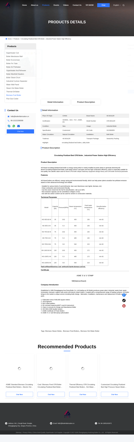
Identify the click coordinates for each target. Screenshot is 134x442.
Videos (66, 5)
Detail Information (55, 102)
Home (24, 5)
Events (56, 5)
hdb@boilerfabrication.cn (20, 116)
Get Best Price (96, 91)
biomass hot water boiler (89, 338)
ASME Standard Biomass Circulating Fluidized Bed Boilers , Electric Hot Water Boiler (19, 393)
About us (34, 5)
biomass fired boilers (71, 338)
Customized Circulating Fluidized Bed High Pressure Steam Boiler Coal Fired (113, 393)
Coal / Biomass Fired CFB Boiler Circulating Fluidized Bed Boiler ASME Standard (49, 393)
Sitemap (18, 440)
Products (45, 5)
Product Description (86, 102)
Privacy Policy (27, 440)
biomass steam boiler (53, 338)
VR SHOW (90, 5)
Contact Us (77, 5)
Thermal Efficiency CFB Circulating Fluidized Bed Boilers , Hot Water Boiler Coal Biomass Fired (82, 393)
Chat (103, 5)
